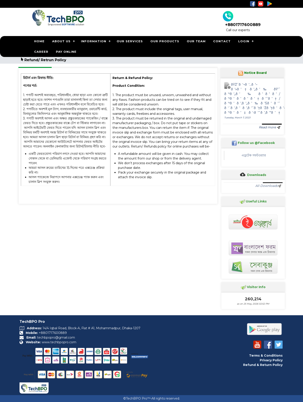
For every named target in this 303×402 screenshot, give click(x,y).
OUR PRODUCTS (164, 41)
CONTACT (222, 41)
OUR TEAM (196, 41)
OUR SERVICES (130, 41)
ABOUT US (61, 41)
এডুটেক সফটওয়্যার (255, 155)
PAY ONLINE (66, 51)
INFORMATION (93, 41)
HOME (39, 41)
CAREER (41, 51)
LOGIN (243, 41)
